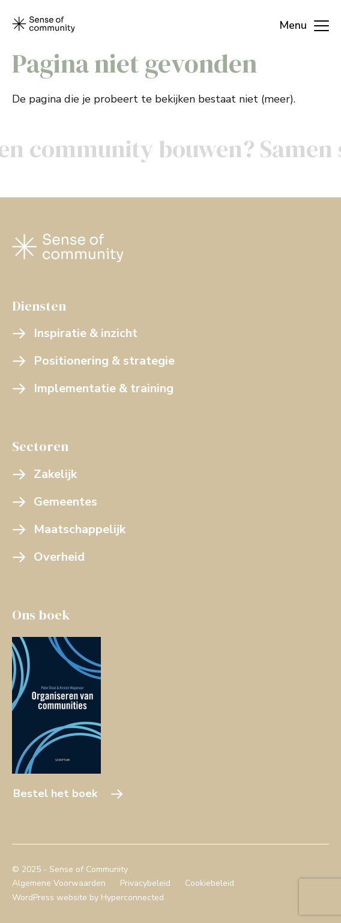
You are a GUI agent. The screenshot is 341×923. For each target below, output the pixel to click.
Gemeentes (54, 502)
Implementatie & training (93, 388)
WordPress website (49, 897)
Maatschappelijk (68, 529)
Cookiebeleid (209, 883)
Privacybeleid (145, 883)
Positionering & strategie (93, 361)
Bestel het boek (68, 793)
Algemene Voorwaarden (59, 883)
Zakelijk (44, 474)
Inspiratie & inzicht (74, 333)
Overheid (48, 557)
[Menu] (298, 24)
